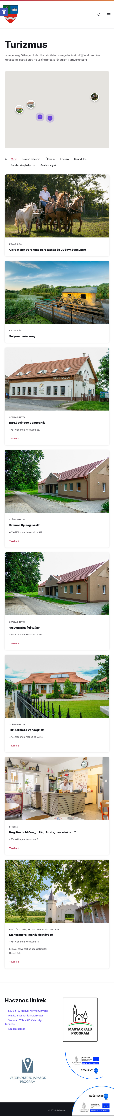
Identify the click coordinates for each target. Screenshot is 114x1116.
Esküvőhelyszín (31, 159)
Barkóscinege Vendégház (27, 422)
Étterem (50, 159)
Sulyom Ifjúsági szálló (24, 627)
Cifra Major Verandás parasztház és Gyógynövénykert (47, 249)
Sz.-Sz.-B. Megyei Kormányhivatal (28, 1010)
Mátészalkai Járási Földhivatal (25, 1015)
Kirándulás (80, 159)
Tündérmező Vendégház (26, 730)
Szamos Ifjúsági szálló (24, 525)
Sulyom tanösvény (22, 336)
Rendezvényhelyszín (23, 165)
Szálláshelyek (48, 165)
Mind (13, 159)
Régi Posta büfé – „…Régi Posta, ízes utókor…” (42, 832)
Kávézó (64, 159)
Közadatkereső (16, 1028)
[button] (4, 12)
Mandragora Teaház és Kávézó (31, 934)
